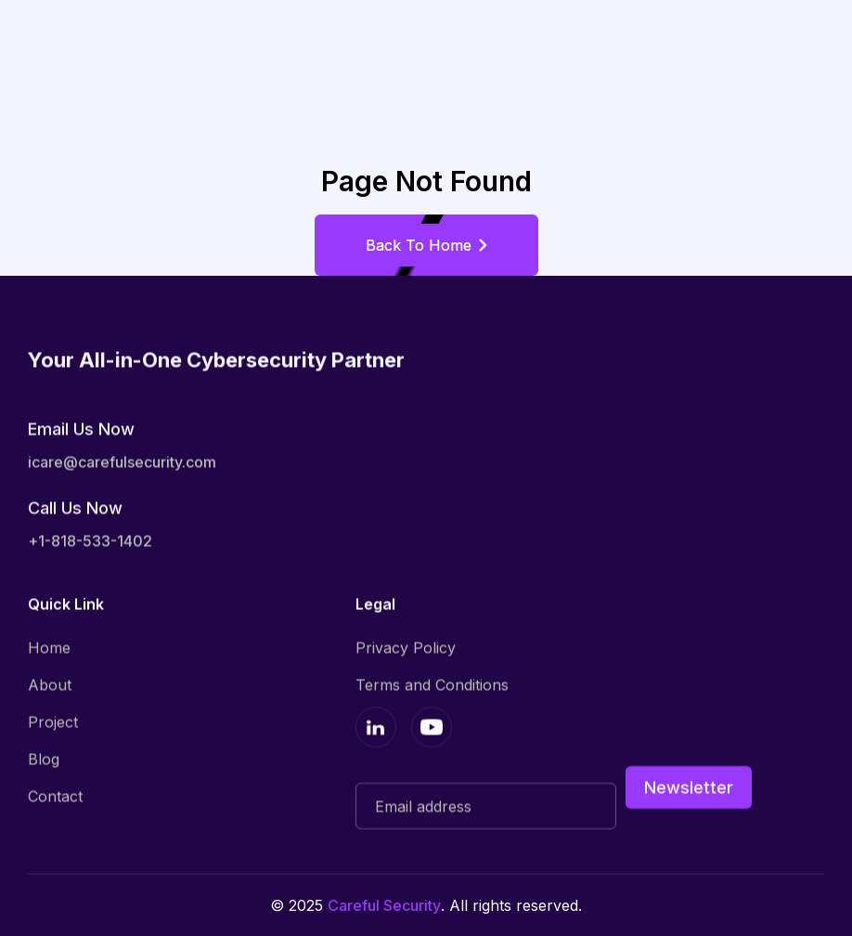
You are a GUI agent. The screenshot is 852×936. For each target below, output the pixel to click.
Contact (55, 795)
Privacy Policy (405, 647)
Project (53, 721)
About (49, 684)
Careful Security (384, 905)
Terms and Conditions (432, 684)
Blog (43, 758)
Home (49, 647)
